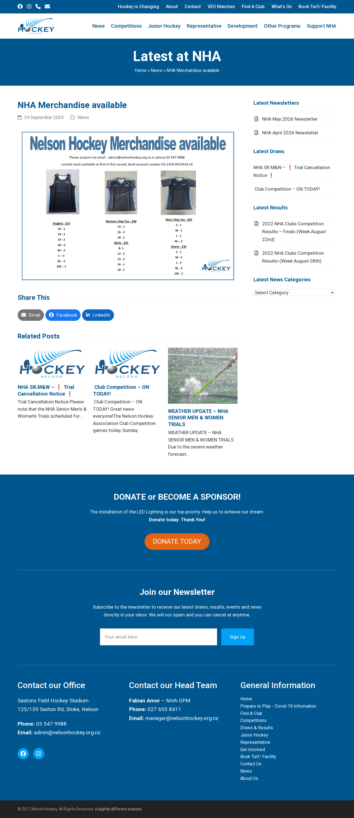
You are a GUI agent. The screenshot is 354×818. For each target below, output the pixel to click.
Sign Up (238, 637)
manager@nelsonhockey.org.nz (181, 718)
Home (140, 70)
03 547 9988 (51, 724)
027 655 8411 (164, 709)
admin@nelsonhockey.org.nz (67, 732)
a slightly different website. (118, 809)
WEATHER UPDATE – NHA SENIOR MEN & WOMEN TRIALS (198, 417)
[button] (31, 315)
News (156, 70)
